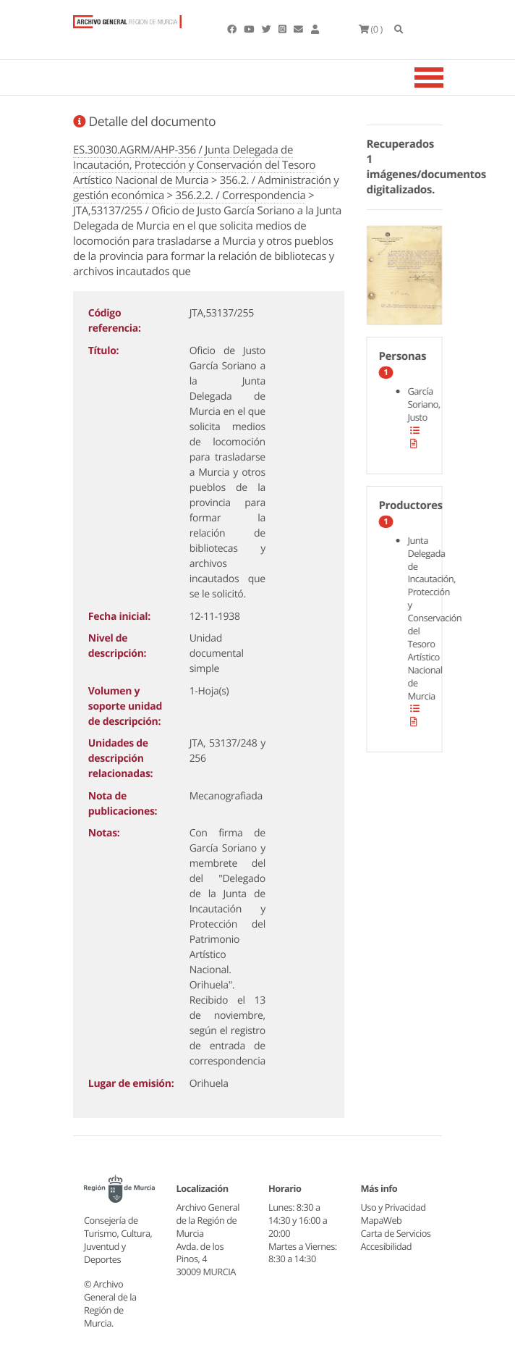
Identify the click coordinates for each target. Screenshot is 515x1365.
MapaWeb (381, 1220)
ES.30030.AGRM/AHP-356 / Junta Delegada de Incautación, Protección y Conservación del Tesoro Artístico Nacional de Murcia (194, 165)
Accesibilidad (386, 1246)
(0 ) (371, 28)
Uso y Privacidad (393, 1207)
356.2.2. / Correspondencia (240, 195)
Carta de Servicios (396, 1233)
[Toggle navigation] (447, 77)
